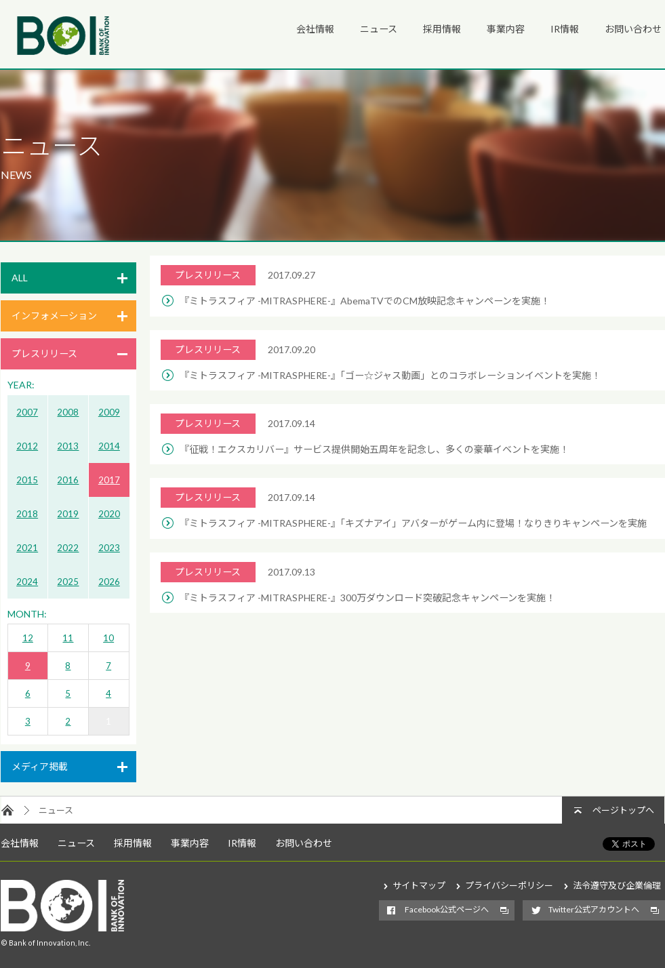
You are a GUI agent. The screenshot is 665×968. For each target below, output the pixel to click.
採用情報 (442, 29)
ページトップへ (623, 810)
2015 (27, 480)
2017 (109, 480)
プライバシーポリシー (509, 885)
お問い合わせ (633, 29)
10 (108, 637)
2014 (109, 446)
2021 (27, 547)
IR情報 (564, 29)
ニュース (378, 29)
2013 (68, 446)
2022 (68, 547)
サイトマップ (418, 885)
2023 (109, 547)
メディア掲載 (40, 766)
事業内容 (506, 29)
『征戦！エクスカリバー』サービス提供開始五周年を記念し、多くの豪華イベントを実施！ (374, 449)
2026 (109, 581)
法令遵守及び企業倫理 (617, 885)
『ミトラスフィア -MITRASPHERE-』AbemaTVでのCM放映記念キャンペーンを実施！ (365, 300)
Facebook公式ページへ (447, 909)
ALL (20, 277)
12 (27, 637)
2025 (68, 581)
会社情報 (315, 29)
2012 (27, 446)
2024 (27, 581)
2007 (27, 412)
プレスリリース (44, 353)
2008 (68, 412)
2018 (27, 513)
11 (67, 637)
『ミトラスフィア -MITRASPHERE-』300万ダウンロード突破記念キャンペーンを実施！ (367, 597)
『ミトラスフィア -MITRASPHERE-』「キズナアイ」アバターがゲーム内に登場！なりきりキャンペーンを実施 (413, 523)
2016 (68, 480)
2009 (109, 412)
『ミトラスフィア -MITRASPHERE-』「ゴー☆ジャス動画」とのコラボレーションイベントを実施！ (390, 375)
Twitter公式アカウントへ (593, 909)
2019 (68, 513)
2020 (109, 513)
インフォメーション (54, 315)
